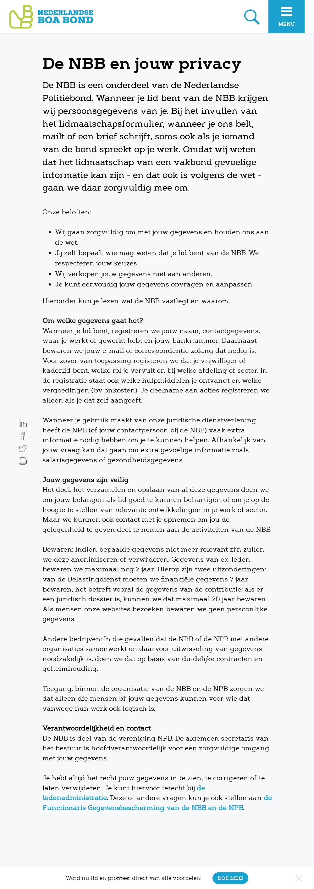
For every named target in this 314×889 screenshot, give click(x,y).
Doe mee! (230, 878)
